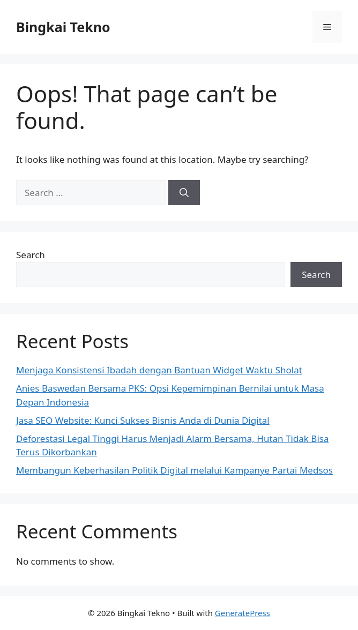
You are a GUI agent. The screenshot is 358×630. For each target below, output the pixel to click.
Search (30, 255)
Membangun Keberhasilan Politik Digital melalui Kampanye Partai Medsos (174, 470)
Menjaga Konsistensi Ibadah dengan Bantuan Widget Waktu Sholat (159, 370)
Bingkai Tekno (63, 27)
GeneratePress (242, 613)
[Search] (184, 193)
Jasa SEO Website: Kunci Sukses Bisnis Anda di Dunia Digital (143, 420)
